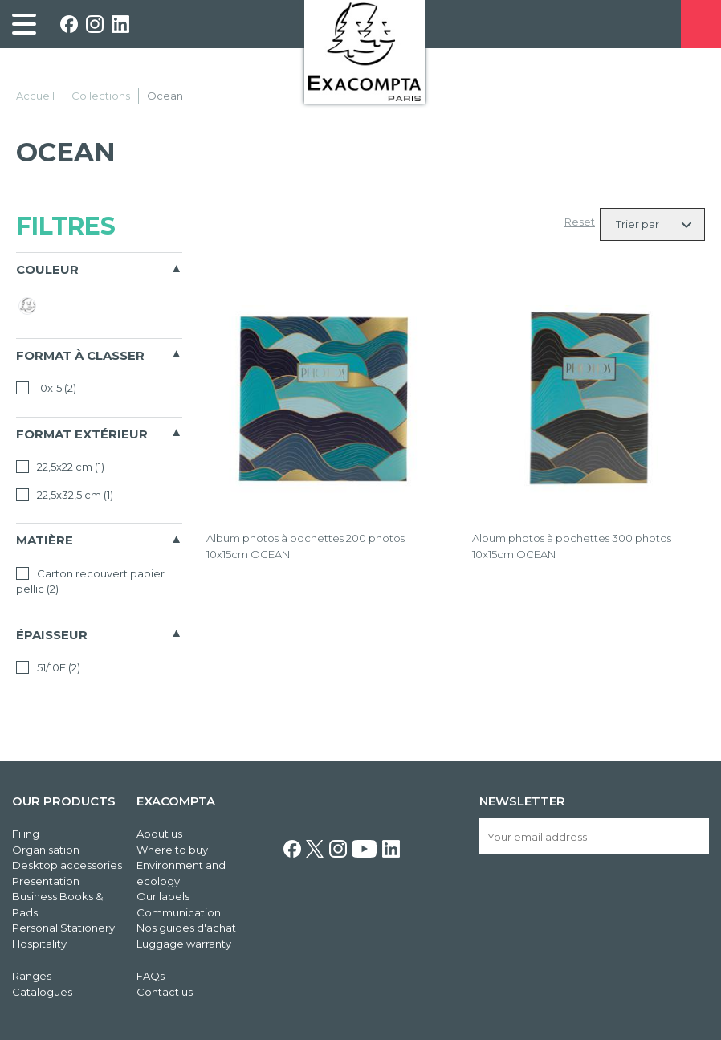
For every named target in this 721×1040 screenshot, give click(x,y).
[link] (24, 24)
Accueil (35, 95)
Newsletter (522, 801)
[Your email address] (594, 836)
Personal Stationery (63, 927)
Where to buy (172, 849)
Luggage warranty (183, 943)
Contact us (164, 991)
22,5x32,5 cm (64, 494)
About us (159, 833)
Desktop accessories (67, 865)
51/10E (48, 667)
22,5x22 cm (60, 466)
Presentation (45, 881)
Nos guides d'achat (186, 927)
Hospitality (39, 943)
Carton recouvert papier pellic (90, 581)
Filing (25, 833)
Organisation (45, 849)
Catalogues (42, 991)
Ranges (31, 975)
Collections (100, 95)
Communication (178, 912)
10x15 (46, 387)
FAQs (150, 975)
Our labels (162, 896)
